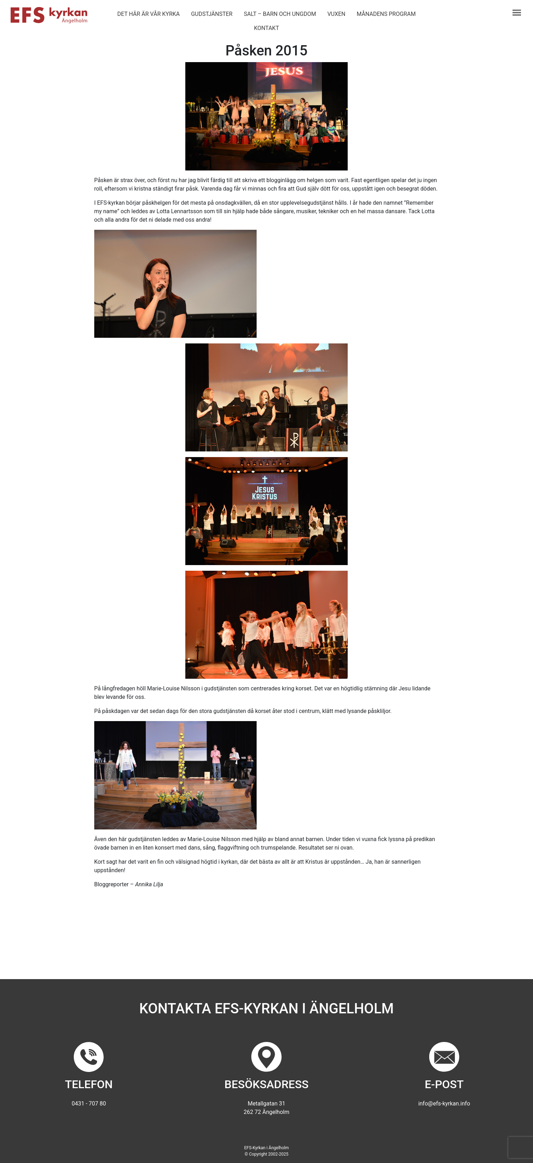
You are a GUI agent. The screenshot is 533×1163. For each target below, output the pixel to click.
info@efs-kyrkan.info (444, 1103)
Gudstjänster (211, 14)
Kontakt (266, 28)
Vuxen (336, 14)
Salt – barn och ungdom (280, 14)
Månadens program (386, 14)
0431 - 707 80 (89, 1103)
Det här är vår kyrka (148, 14)
